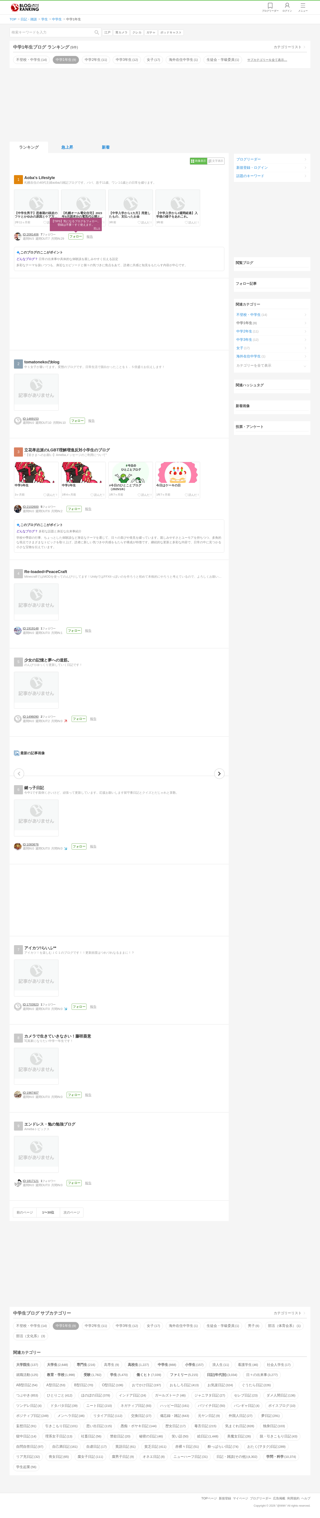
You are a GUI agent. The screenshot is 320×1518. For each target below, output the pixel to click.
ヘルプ (305, 1498)
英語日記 (125, 1447)
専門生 (86, 1365)
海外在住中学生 (183, 60)
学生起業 (26, 1467)
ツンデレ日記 (29, 1406)
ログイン (287, 10)
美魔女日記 (239, 1437)
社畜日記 (91, 1437)
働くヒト (149, 1375)
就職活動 (27, 1375)
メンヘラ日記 (71, 1416)
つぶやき (27, 1396)
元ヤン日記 (209, 1416)
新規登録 (225, 1498)
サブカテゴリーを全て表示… (267, 60)
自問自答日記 (29, 1447)
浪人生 (220, 1365)
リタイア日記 (107, 1416)
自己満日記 (65, 1447)
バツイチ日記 (211, 1406)
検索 (99, 32)
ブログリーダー (248, 159)
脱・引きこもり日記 (278, 1437)
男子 (253, 1326)
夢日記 (270, 1416)
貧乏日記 (155, 1447)
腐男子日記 (123, 1457)
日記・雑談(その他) (236, 1457)
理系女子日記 (58, 1437)
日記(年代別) (222, 1375)
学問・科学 (281, 1457)
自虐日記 (96, 1447)
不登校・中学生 (31, 60)
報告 (89, 236)
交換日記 (141, 1416)
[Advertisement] (160, 104)
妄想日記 (26, 1426)
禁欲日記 (120, 1437)
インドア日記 (132, 1396)
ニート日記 (99, 1406)
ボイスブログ (281, 1406)
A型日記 (55, 1385)
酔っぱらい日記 (223, 1447)
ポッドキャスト (171, 32)
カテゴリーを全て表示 (253, 365)
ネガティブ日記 (136, 1406)
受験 (92, 1375)
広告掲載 (279, 1498)
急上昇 (67, 147)
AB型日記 (27, 1385)
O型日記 (112, 1385)
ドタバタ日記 (64, 1406)
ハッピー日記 (174, 1406)
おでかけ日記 (146, 1385)
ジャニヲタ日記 (209, 1396)
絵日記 (207, 1437)
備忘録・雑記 (174, 1416)
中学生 (167, 1365)
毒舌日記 (205, 1426)
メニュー (303, 10)
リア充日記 (28, 1457)
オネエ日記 (153, 1457)
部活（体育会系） (284, 1326)
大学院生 (27, 1365)
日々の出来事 (262, 1375)
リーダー (270, 10)
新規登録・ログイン (252, 167)
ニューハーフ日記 (190, 1457)
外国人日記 (240, 1416)
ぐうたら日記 (256, 1385)
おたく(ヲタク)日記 (266, 1447)
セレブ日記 (246, 1396)
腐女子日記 (90, 1457)
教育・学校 (61, 1375)
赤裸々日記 (187, 1447)
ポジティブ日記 (32, 1416)
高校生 (138, 1365)
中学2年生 (96, 60)
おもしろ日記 (184, 1385)
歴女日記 (175, 1426)
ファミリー (184, 1375)
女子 (153, 60)
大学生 (57, 1365)
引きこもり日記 (61, 1426)
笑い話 (180, 1437)
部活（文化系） (30, 1336)
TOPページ (209, 1498)
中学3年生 (127, 60)
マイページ (240, 1498)
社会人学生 (279, 1365)
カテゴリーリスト (288, 47)
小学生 (194, 1365)
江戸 (107, 32)
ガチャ (151, 32)
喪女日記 (59, 1457)
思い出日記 (99, 1426)
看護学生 (248, 1365)
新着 (106, 147)
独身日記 (274, 1426)
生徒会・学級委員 (223, 60)
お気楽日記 (220, 1385)
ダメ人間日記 (280, 1396)
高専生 (111, 1365)
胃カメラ (121, 32)
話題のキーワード (250, 176)
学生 (119, 1375)
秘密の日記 (151, 1437)
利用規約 (293, 1498)
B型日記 (83, 1385)
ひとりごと (59, 1396)
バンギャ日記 (246, 1406)
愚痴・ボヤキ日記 (138, 1426)
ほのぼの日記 (95, 1396)
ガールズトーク (170, 1396)
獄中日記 (26, 1437)
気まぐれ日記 (239, 1426)
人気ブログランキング (25, 7)
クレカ (137, 32)
